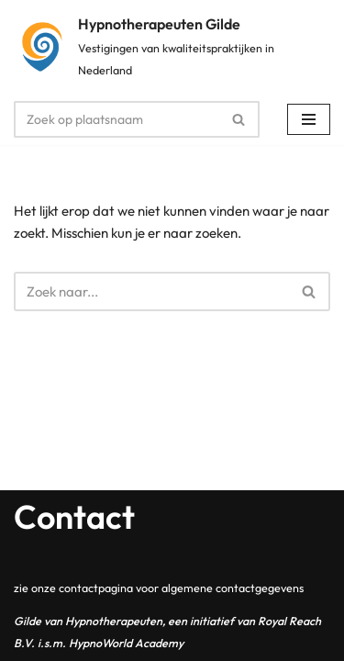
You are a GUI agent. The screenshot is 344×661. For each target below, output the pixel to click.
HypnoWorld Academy (126, 642)
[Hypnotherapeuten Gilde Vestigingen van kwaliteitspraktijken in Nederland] (172, 47)
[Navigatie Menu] (308, 119)
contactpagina (96, 587)
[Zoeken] (116, 119)
